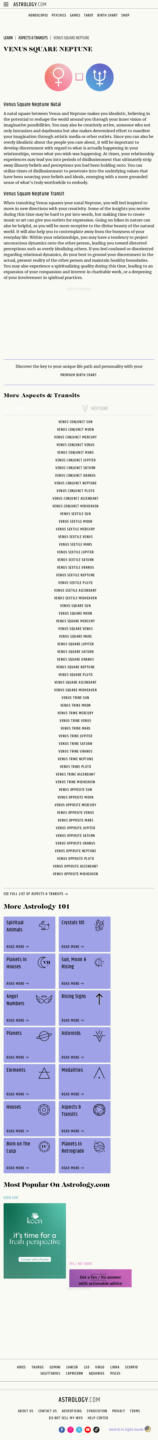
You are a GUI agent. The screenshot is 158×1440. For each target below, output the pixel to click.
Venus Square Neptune (75, 667)
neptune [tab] (95, 409)
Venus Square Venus (75, 629)
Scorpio (131, 1367)
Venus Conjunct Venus (76, 445)
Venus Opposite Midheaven (75, 874)
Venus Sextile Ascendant (75, 591)
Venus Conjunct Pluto (75, 491)
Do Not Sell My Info (66, 1418)
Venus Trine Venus (75, 721)
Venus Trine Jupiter (76, 736)
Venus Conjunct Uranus (75, 476)
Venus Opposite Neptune (75, 851)
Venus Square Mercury (75, 621)
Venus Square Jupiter (75, 644)
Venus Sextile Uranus (75, 568)
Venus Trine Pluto (75, 767)
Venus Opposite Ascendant (75, 866)
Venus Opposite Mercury (75, 805)
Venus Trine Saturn (75, 744)
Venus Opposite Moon (76, 797)
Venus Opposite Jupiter (75, 828)
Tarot (89, 15)
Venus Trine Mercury (76, 713)
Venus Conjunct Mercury (75, 437)
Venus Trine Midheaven (75, 782)
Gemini (55, 1367)
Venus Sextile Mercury (75, 529)
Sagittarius (50, 1374)
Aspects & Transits (33, 38)
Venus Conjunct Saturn (75, 468)
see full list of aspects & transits (36, 894)
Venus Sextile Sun (75, 514)
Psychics (59, 15)
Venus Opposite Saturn (75, 836)
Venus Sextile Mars (75, 545)
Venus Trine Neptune (76, 759)
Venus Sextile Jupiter (75, 552)
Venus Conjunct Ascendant (76, 499)
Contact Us (47, 1411)
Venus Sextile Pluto (75, 583)
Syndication (97, 1411)
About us (26, 1411)
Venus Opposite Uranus (75, 843)
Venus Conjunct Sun (76, 422)
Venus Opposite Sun (75, 790)
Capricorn (74, 1374)
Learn (8, 38)
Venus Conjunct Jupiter (75, 460)
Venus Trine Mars (76, 728)
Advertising (72, 1411)
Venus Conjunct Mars (75, 453)
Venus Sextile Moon (75, 522)
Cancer (72, 1367)
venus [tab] (15, 409)
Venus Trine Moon (75, 706)
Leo (87, 1367)
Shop (125, 15)
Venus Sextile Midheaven (75, 598)
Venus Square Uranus (75, 660)
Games (75, 15)
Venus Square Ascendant (75, 683)
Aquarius (97, 1374)
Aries (21, 1367)
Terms (135, 1411)
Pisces (115, 1374)
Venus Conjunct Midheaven (76, 506)
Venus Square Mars (75, 637)
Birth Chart (107, 15)
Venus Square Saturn (75, 652)
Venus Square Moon (75, 614)
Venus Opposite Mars (76, 820)
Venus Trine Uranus (76, 751)
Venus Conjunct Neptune (75, 483)
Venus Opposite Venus (75, 813)
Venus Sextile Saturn (75, 560)
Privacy (118, 1411)
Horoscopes (38, 15)
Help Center (98, 1418)
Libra (115, 1367)
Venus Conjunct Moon (75, 430)
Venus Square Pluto (76, 675)
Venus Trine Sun (75, 698)
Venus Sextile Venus (75, 537)
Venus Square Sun (75, 606)
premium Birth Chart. (79, 375)
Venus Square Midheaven (75, 690)
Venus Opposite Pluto (75, 859)
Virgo (100, 1367)
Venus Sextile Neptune (75, 575)
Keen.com (11, 1198)
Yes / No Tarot (81, 1264)
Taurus (38, 1367)
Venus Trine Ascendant (75, 774)
